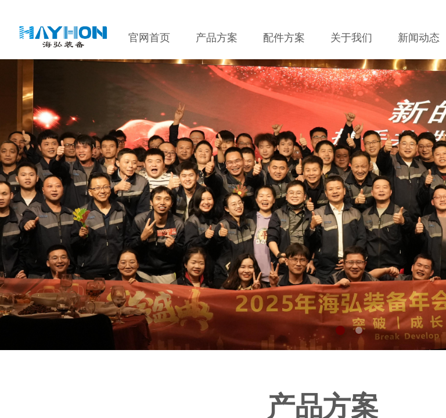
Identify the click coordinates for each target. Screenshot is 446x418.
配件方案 (284, 38)
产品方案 (217, 38)
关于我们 (351, 38)
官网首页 (149, 38)
